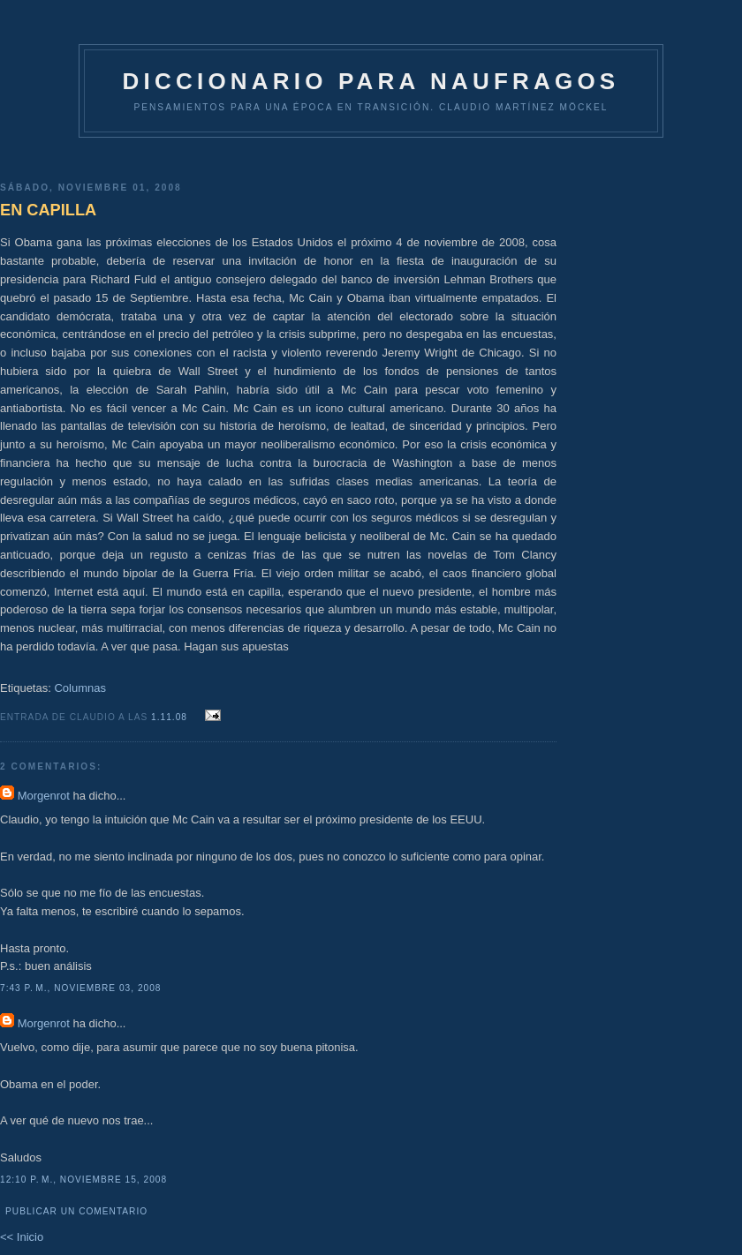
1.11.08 (171, 717)
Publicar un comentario (76, 1211)
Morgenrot (44, 795)
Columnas (80, 688)
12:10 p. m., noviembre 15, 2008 (83, 1179)
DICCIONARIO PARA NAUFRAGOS (371, 81)
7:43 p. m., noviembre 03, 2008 (80, 988)
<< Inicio (21, 1237)
